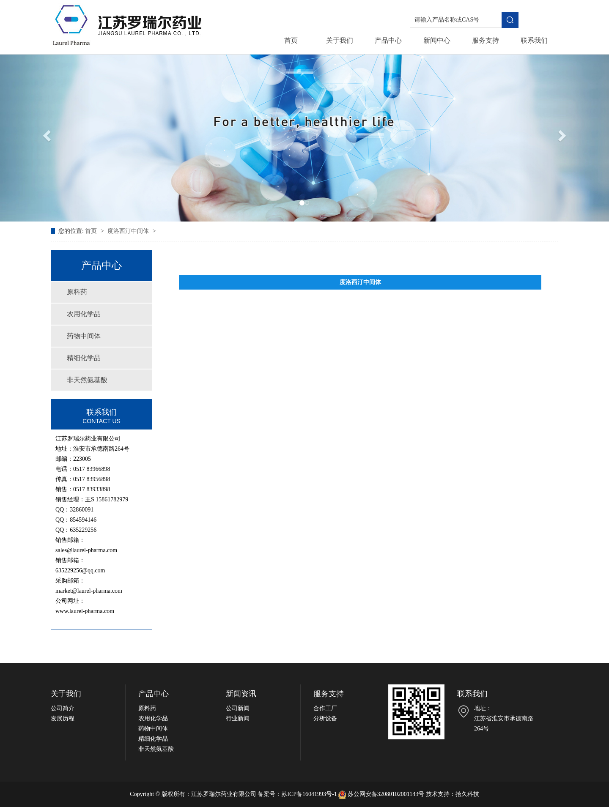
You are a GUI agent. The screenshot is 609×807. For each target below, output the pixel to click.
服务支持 (485, 40)
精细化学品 (84, 357)
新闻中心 (436, 40)
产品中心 (388, 40)
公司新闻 (238, 708)
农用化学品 (84, 313)
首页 (291, 40)
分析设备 (325, 718)
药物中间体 (84, 335)
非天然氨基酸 (87, 379)
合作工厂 (325, 708)
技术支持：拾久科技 (452, 794)
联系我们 (534, 40)
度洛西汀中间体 (129, 231)
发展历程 (62, 718)
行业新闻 (238, 718)
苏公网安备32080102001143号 (381, 794)
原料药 (77, 291)
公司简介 (62, 708)
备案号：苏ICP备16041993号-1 (297, 794)
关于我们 (339, 40)
